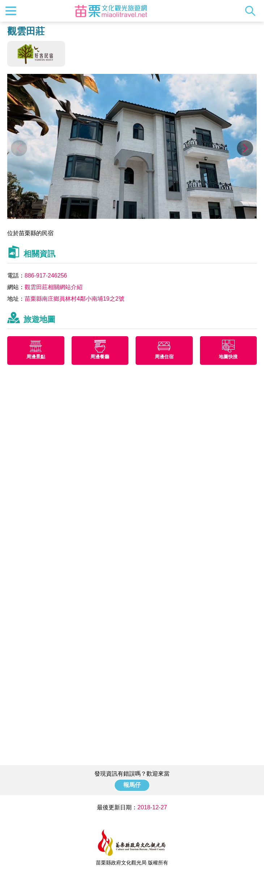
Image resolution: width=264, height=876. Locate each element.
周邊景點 (35, 356)
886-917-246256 (46, 275)
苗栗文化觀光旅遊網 (111, 11)
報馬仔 (132, 785)
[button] (245, 148)
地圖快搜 (228, 356)
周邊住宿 (164, 356)
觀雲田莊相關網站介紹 (53, 287)
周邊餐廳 (99, 356)
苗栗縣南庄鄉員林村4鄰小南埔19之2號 (74, 299)
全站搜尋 (252, 11)
